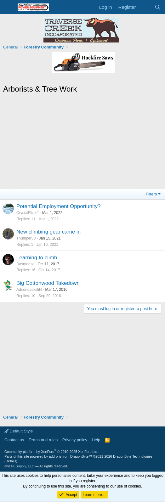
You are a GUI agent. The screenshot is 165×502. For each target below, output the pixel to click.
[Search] (157, 7)
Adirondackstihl (29, 289)
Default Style (18, 431)
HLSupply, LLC (22, 466)
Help (96, 439)
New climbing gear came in (48, 232)
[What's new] (145, 7)
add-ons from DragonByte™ (70, 456)
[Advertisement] (82, 142)
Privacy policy (74, 439)
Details (11, 461)
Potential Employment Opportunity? (58, 206)
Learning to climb (36, 258)
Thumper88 (26, 238)
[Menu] (8, 7)
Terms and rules (43, 439)
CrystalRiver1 (27, 213)
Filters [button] (151, 194)
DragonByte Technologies (132, 456)
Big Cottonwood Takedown (48, 283)
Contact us (14, 439)
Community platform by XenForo (51, 452)
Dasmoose (25, 264)
